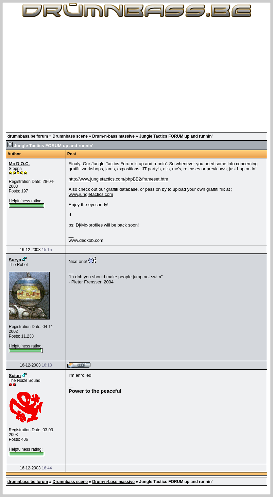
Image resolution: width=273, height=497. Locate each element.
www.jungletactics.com (91, 194)
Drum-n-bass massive (113, 136)
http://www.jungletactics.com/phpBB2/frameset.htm (118, 179)
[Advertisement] (136, 75)
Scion (15, 375)
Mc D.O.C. (19, 163)
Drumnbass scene (70, 136)
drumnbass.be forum (27, 136)
